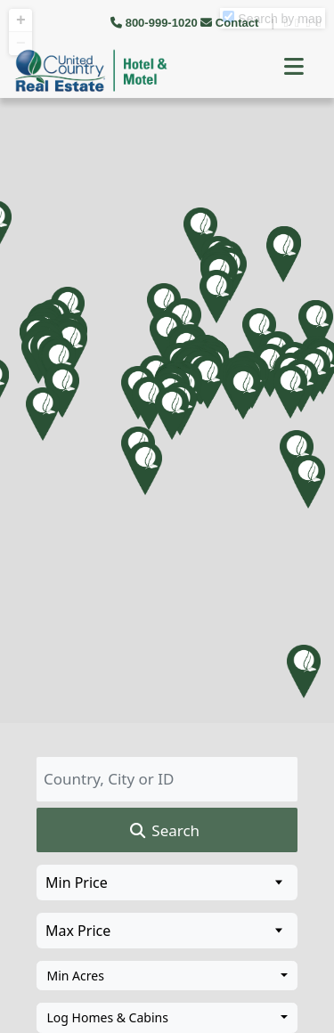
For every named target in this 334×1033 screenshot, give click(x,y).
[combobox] (167, 976)
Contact (231, 22)
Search (163, 831)
